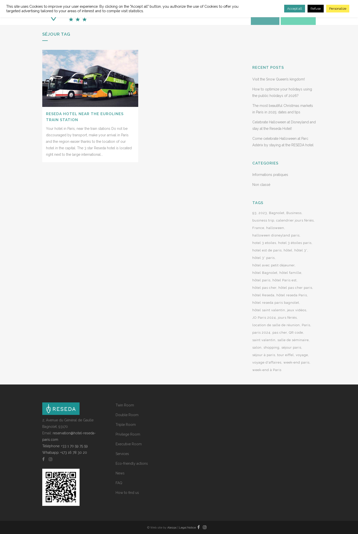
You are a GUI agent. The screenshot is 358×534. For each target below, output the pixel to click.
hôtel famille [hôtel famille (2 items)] (290, 273)
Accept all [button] (294, 8)
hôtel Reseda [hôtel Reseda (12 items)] (263, 295)
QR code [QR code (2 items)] (296, 332)
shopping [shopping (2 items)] (271, 347)
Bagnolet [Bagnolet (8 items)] (276, 213)
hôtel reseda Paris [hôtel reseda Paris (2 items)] (291, 295)
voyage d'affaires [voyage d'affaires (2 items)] (266, 362)
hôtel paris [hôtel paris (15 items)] (261, 280)
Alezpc (172, 527)
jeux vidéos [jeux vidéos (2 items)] (296, 310)
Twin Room (125, 405)
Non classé (261, 185)
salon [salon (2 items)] (257, 347)
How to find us (127, 493)
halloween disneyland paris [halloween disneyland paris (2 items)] (276, 235)
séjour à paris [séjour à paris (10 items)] (263, 355)
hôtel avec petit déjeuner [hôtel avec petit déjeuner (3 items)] (273, 265)
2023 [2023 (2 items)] (263, 213)
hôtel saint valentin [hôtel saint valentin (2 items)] (268, 310)
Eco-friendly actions (132, 463)
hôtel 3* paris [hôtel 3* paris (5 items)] (263, 258)
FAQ (119, 483)
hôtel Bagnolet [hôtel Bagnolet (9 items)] (264, 273)
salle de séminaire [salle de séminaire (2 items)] (293, 340)
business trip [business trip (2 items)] (263, 220)
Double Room (127, 415)
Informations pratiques (270, 175)
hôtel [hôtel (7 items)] (288, 250)
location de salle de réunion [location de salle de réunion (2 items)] (276, 325)
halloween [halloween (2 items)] (275, 228)
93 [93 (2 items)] (254, 213)
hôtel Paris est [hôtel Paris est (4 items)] (284, 280)
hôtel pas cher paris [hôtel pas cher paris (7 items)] (295, 288)
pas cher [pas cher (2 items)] (279, 332)
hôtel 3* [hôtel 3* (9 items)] (300, 250)
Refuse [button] (316, 8)
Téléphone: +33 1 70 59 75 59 (65, 446)
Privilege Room (128, 434)
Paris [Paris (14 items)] (306, 325)
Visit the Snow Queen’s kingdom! (278, 79)
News (120, 473)
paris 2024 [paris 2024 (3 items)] (261, 332)
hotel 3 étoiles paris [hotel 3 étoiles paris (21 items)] (295, 243)
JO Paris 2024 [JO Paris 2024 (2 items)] (264, 317)
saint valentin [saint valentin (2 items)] (263, 340)
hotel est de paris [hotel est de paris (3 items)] (267, 250)
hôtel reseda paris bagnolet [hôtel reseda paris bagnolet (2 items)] (275, 303)
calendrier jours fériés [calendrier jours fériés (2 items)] (295, 220)
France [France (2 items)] (258, 228)
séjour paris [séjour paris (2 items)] (291, 347)
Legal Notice (187, 527)
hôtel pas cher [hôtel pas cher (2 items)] (264, 288)
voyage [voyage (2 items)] (302, 355)
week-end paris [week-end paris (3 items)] (296, 362)
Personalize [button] (337, 8)
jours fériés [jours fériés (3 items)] (287, 317)
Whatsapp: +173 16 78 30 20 (64, 453)
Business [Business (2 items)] (294, 213)
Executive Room (129, 444)
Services (122, 454)
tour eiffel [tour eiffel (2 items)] (285, 355)
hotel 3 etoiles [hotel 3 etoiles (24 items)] (264, 243)
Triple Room (126, 425)
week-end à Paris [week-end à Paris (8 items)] (266, 370)
